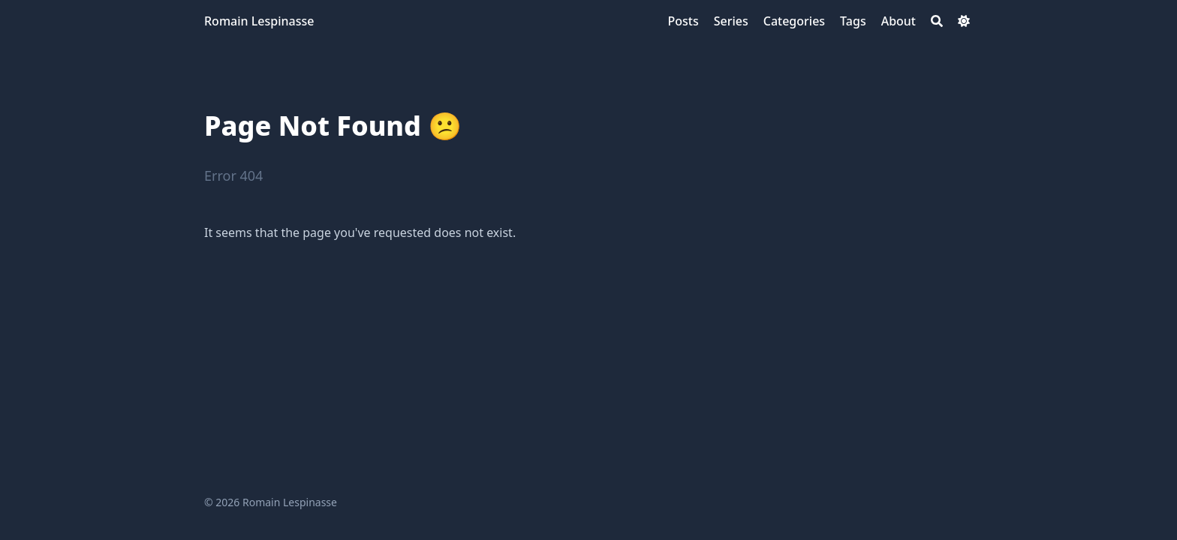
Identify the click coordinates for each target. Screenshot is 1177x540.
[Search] (937, 21)
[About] (898, 21)
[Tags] (853, 21)
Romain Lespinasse (259, 21)
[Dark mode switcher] (964, 21)
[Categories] (794, 21)
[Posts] (682, 21)
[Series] (731, 21)
